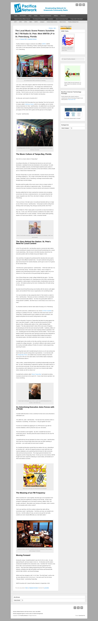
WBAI (30, 21)
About (30, 15)
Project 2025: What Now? (77, 19)
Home (15, 15)
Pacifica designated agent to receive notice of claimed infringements (28, 613)
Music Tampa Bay (36, 374)
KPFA (20, 21)
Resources (63, 15)
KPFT (15, 21)
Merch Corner (63, 21)
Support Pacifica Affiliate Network (22, 19)
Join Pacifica (23, 15)
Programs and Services (45, 15)
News (26, 587)
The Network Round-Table (39, 19)
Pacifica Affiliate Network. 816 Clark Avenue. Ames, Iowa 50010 (26, 611)
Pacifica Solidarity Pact (73, 21)
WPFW (36, 21)
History (35, 15)
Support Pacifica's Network (65, 26)
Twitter (80, 4)
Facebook (77, 4)
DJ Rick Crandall (46, 310)
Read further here (71, 99)
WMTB (44, 43)
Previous (50, 28)
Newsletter (50, 19)
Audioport (42, 21)
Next (55, 28)
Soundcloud (83, 4)
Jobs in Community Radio (62, 19)
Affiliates (56, 15)
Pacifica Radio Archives (52, 21)
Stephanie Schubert (32, 39)
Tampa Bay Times (22, 354)
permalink (46, 587)
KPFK (25, 21)
